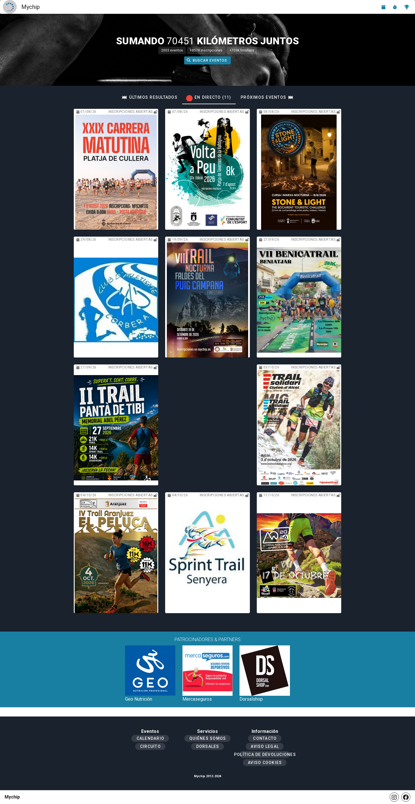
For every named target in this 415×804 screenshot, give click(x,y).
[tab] (150, 97)
